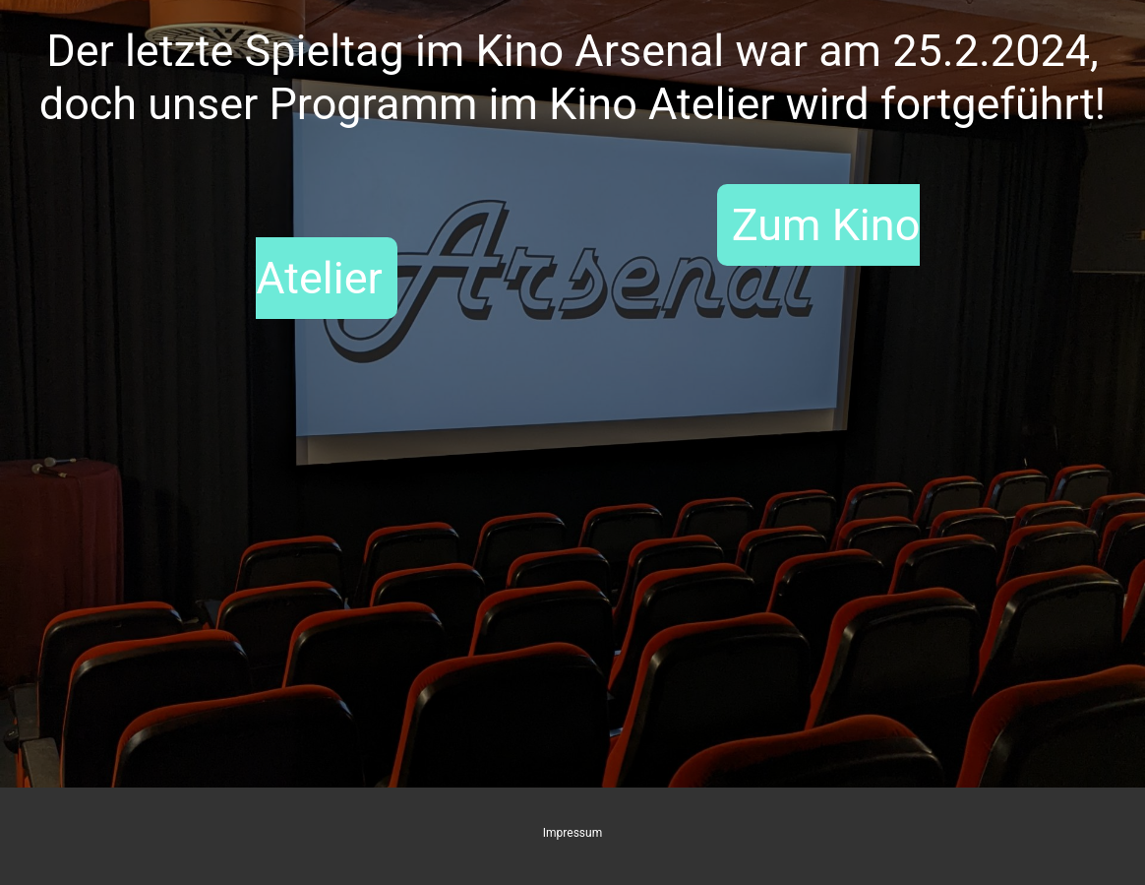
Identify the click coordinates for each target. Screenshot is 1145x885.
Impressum (572, 833)
